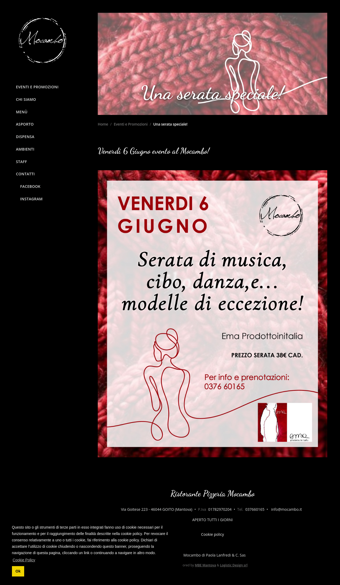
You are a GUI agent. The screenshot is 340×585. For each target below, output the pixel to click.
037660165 (254, 509)
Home (103, 124)
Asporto (25, 124)
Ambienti (25, 149)
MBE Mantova (205, 565)
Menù (21, 111)
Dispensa (25, 136)
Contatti (25, 173)
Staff (21, 161)
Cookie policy (212, 534)
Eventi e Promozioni (37, 86)
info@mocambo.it (286, 509)
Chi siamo (26, 99)
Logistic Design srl (234, 565)
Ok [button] (17, 571)
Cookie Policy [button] (24, 560)
